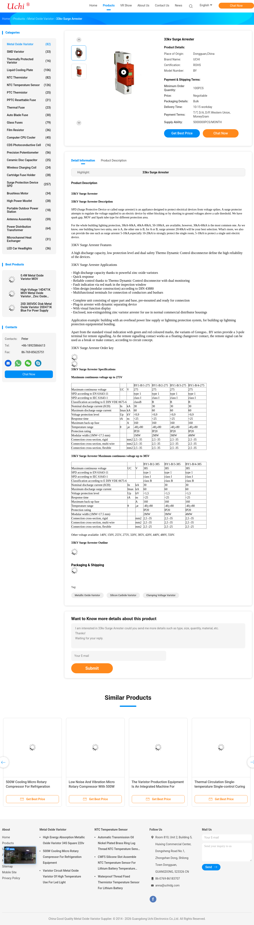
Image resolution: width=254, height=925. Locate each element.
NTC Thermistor (29, 77)
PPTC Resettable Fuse (29, 100)
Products (8, 843)
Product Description (113, 160)
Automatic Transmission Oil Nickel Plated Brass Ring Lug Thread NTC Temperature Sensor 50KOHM (119, 844)
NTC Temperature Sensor (29, 85)
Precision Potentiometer (29, 152)
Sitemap (7, 866)
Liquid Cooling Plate (29, 70)
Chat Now (236, 5)
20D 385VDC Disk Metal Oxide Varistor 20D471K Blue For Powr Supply (36, 307)
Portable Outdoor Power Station (29, 210)
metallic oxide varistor (87, 595)
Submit (92, 668)
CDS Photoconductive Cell (29, 145)
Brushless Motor (29, 193)
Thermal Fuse (29, 107)
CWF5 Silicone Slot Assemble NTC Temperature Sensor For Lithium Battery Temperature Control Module (117, 863)
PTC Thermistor (29, 92)
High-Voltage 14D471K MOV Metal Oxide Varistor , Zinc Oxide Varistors (35, 293)
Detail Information (83, 160)
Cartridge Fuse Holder (29, 175)
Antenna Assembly (29, 219)
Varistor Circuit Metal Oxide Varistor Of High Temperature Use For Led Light (62, 876)
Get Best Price (182, 133)
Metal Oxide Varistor (29, 44)
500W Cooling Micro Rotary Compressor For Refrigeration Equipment (28, 786)
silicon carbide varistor (123, 595)
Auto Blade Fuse (29, 115)
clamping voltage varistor (161, 595)
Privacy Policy (11, 878)
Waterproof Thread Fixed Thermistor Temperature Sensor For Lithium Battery (118, 882)
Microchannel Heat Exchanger (29, 239)
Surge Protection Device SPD (29, 184)
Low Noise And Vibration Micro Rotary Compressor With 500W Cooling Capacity (92, 786)
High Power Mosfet (29, 201)
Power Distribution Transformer (29, 228)
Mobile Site (9, 872)
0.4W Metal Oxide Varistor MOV (32, 277)
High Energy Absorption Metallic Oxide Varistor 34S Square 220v (64, 840)
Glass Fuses (29, 122)
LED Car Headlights (29, 248)
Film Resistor (29, 130)
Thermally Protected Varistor (29, 61)
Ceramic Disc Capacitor (29, 160)
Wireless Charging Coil (29, 167)
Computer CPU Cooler (29, 137)
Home (6, 837)
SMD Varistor (29, 52)
